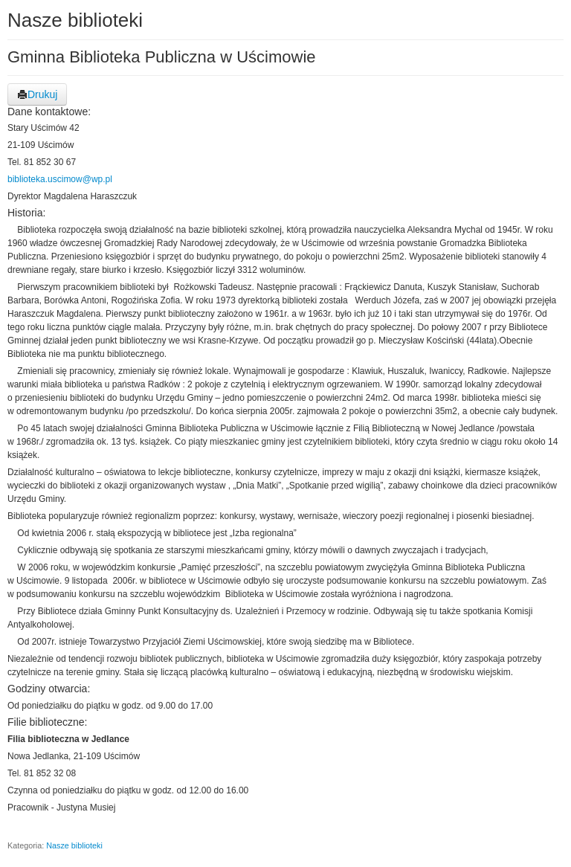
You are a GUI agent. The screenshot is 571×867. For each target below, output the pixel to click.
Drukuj (37, 94)
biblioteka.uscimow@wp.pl (59, 179)
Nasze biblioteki (74, 845)
